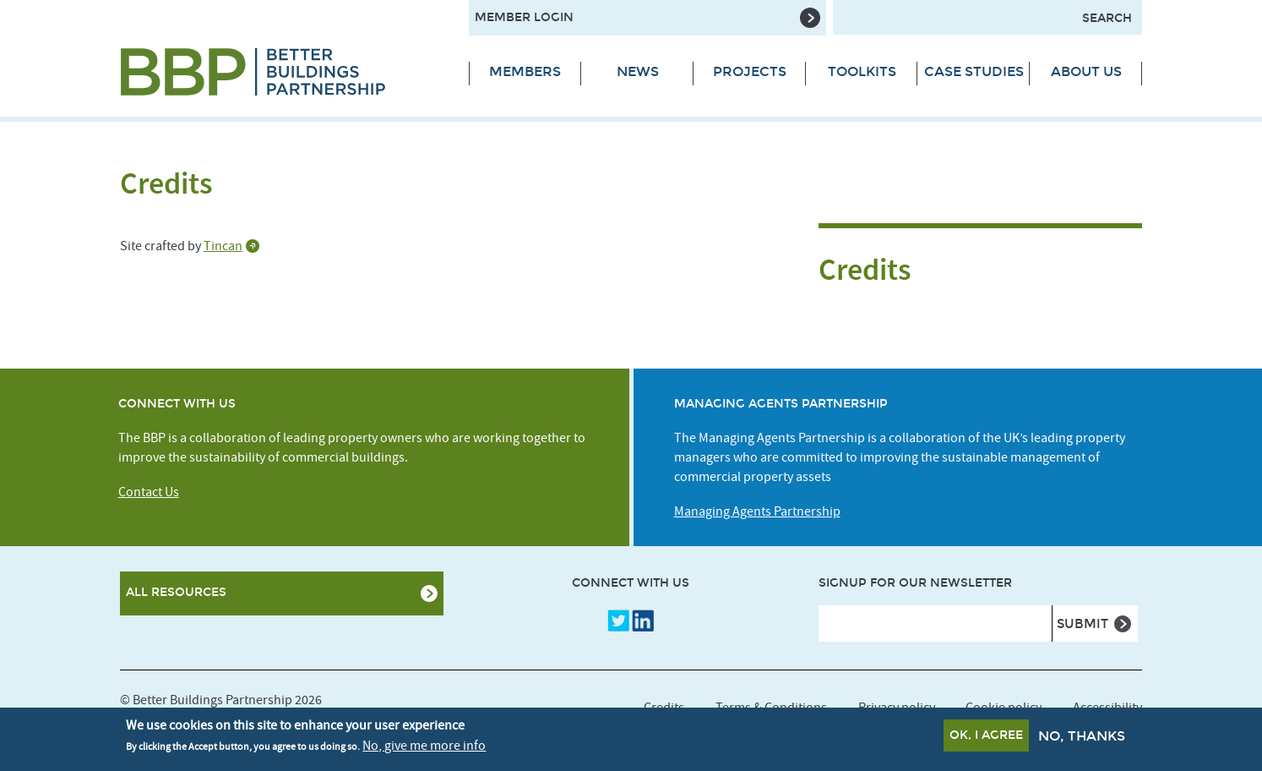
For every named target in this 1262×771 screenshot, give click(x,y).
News (638, 71)
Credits (664, 707)
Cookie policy (1004, 707)
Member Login (524, 17)
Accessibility (1107, 707)
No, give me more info (424, 747)
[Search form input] (987, 17)
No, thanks (1081, 738)
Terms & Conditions (771, 707)
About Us (1086, 71)
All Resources (176, 592)
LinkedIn (643, 621)
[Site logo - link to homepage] (281, 72)
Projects (749, 71)
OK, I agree (986, 737)
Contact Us (148, 492)
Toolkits (862, 71)
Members (525, 71)
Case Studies (974, 71)
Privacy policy (896, 707)
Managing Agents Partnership (757, 511)
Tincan (223, 246)
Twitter (618, 621)
